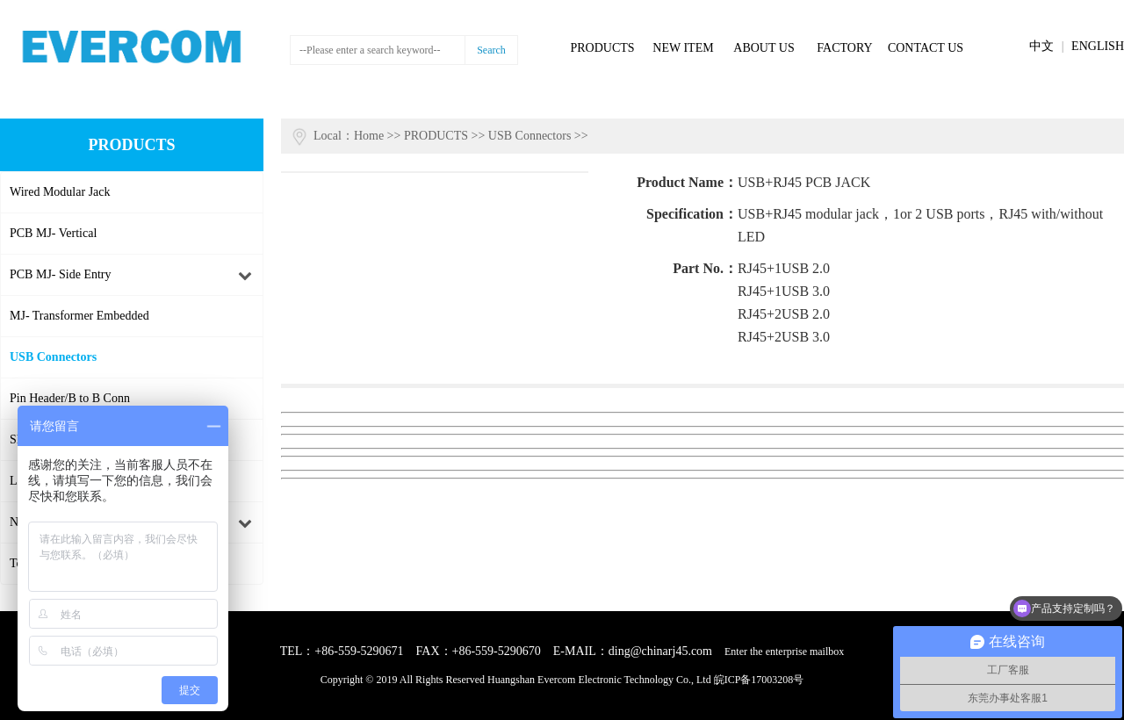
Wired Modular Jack (60, 191)
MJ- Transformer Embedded (79, 315)
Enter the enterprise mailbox (784, 651)
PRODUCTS (602, 47)
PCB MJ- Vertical (53, 233)
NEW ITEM (682, 47)
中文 (1041, 46)
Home (369, 135)
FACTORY (844, 47)
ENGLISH (1097, 46)
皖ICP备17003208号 (759, 679)
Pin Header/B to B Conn (70, 398)
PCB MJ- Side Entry (61, 274)
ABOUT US (763, 47)
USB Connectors (53, 357)
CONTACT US (925, 47)
